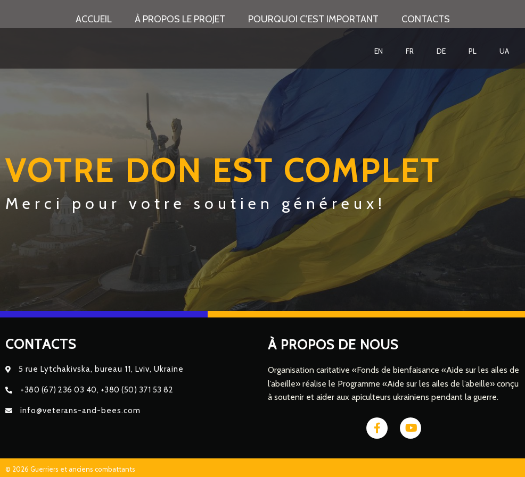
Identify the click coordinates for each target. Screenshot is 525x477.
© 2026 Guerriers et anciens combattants (70, 466)
